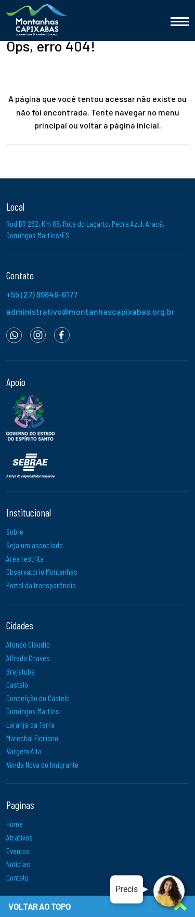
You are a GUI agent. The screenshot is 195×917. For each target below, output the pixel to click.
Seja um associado (34, 545)
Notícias (18, 864)
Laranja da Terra (30, 724)
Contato (17, 877)
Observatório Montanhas (41, 571)
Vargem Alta (24, 751)
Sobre (14, 531)
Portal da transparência (41, 585)
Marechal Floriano (32, 738)
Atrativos (19, 837)
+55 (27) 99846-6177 (41, 294)
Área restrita (25, 558)
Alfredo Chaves (28, 658)
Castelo (17, 684)
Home (14, 824)
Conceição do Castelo (38, 698)
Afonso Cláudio (28, 644)
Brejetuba (20, 671)
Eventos (18, 851)
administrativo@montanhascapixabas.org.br (90, 311)
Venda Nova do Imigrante (42, 764)
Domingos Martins (32, 711)
